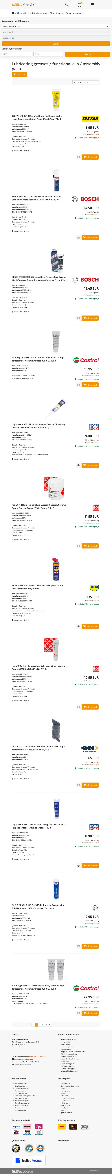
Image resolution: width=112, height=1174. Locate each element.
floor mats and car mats (70, 1086)
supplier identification (69, 1056)
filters (63, 1093)
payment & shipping (68, 1068)
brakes (63, 1088)
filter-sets (64, 1096)
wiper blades (65, 1105)
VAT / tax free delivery (69, 1054)
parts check (65, 1061)
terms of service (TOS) (69, 1039)
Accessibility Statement (69, 1071)
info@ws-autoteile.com (24, 1059)
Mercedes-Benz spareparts (25, 1096)
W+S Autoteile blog (68, 1066)
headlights (65, 1108)
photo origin (65, 1042)
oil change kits (66, 1100)
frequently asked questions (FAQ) (73, 1051)
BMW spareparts (21, 1086)
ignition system (66, 1113)
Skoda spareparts (21, 1105)
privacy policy (66, 1049)
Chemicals (22, 13)
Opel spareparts (21, 1098)
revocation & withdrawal (70, 1059)
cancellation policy (68, 1064)
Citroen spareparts (22, 1088)
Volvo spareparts (21, 1108)
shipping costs (94, 134)
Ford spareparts (21, 1093)
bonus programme (67, 1047)
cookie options (66, 1044)
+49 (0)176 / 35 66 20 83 (37, 1056)
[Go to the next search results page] (49, 1025)
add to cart (90, 157)
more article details (20, 151)
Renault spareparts (22, 1103)
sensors (63, 1110)
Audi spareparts (21, 1083)
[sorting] (85, 82)
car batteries (65, 1083)
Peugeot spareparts (22, 1100)
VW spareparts (20, 1110)
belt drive (64, 1103)
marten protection (67, 1098)
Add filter (19, 74)
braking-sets (65, 1091)
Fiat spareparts (20, 1091)
